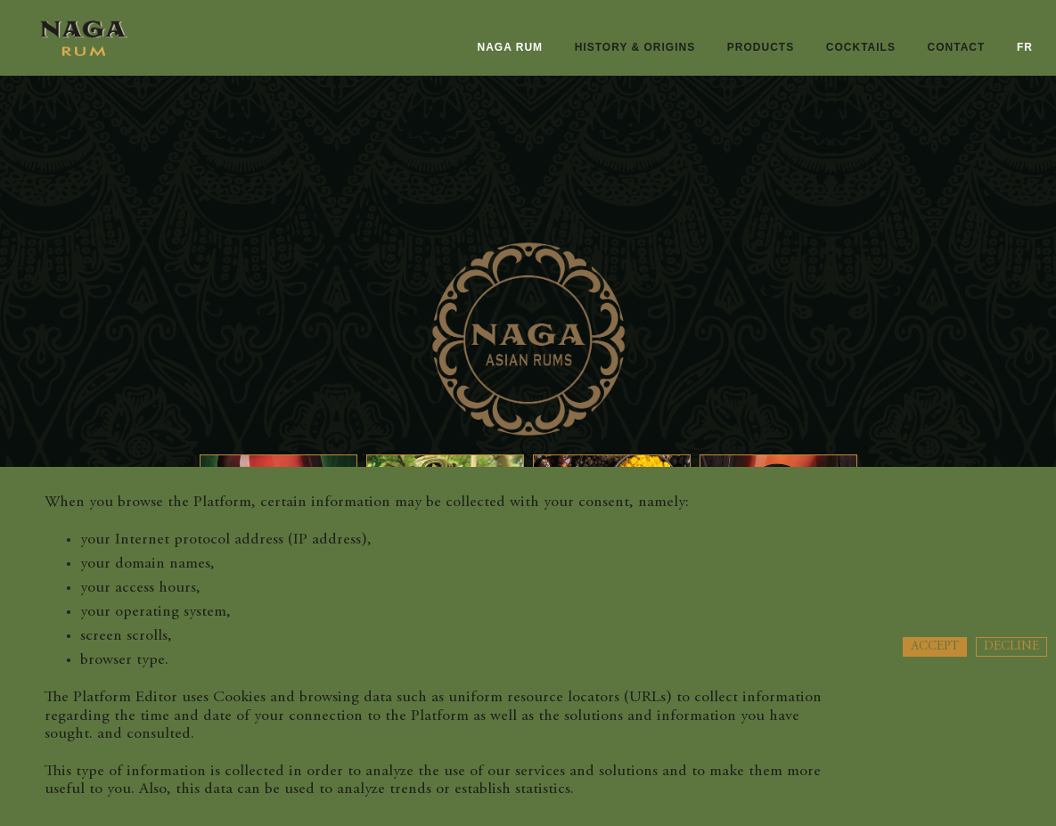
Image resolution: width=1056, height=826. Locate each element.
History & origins (635, 47)
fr (1025, 47)
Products (760, 47)
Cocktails (861, 47)
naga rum (511, 47)
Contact (957, 47)
